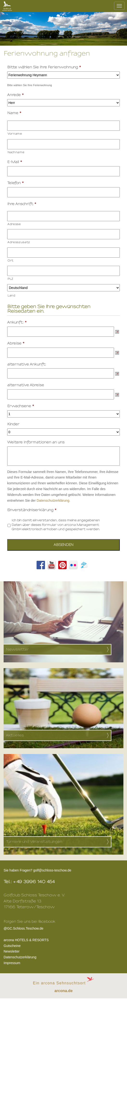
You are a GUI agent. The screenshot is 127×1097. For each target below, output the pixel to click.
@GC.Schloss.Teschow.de (29, 928)
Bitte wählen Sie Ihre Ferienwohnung (44, 67)
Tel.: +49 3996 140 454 (29, 882)
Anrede (15, 95)
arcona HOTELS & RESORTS (26, 940)
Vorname (14, 133)
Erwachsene (20, 406)
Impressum (12, 963)
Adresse (14, 224)
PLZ (10, 278)
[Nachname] (63, 144)
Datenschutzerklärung (20, 957)
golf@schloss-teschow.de (52, 870)
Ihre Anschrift (22, 204)
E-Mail (14, 162)
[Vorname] (63, 126)
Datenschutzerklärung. (53, 500)
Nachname (15, 152)
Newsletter (11, 951)
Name (14, 113)
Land (11, 295)
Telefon (15, 183)
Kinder (13, 424)
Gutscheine (12, 946)
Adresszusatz (18, 242)
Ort (10, 260)
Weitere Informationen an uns (35, 442)
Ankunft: (17, 322)
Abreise (16, 343)
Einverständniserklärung (32, 510)
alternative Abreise (25, 385)
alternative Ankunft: (26, 364)
